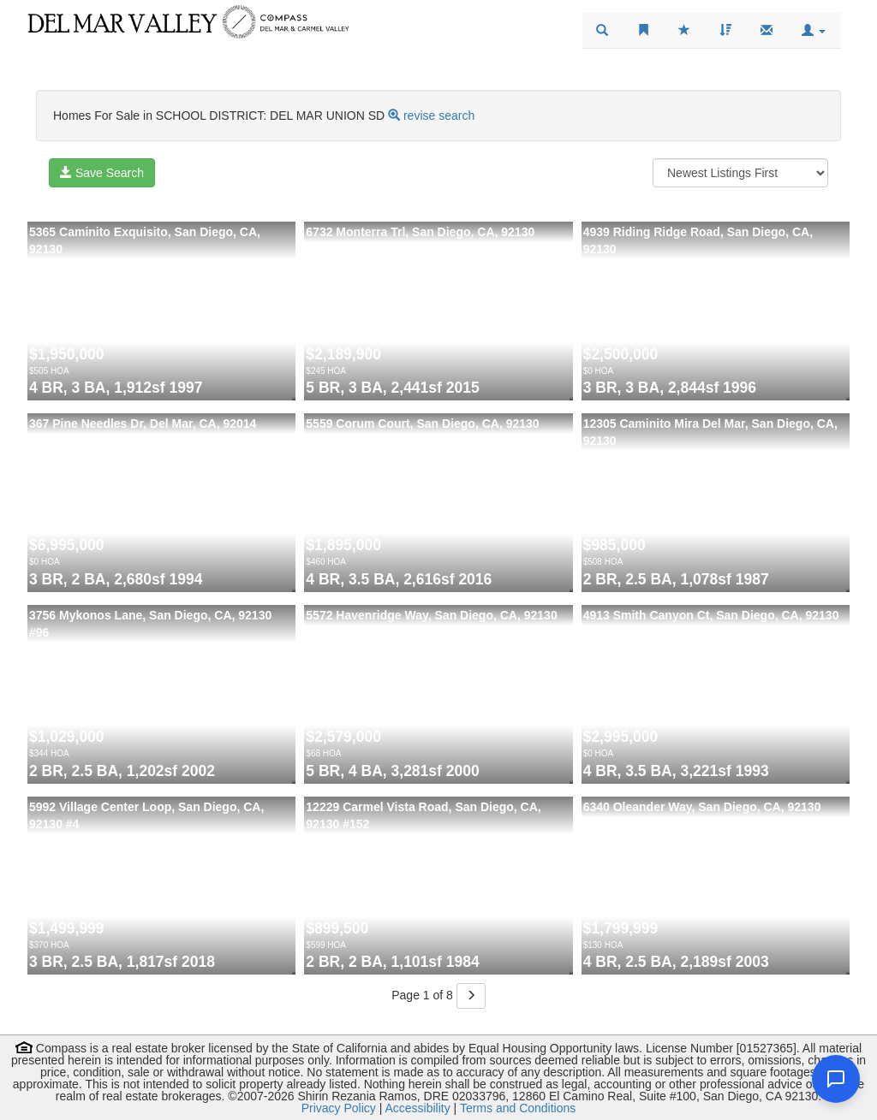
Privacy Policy (338, 1108)
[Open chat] (836, 1079)
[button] (813, 31)
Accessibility (417, 1108)
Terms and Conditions (518, 1108)
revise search (438, 115)
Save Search (102, 173)
